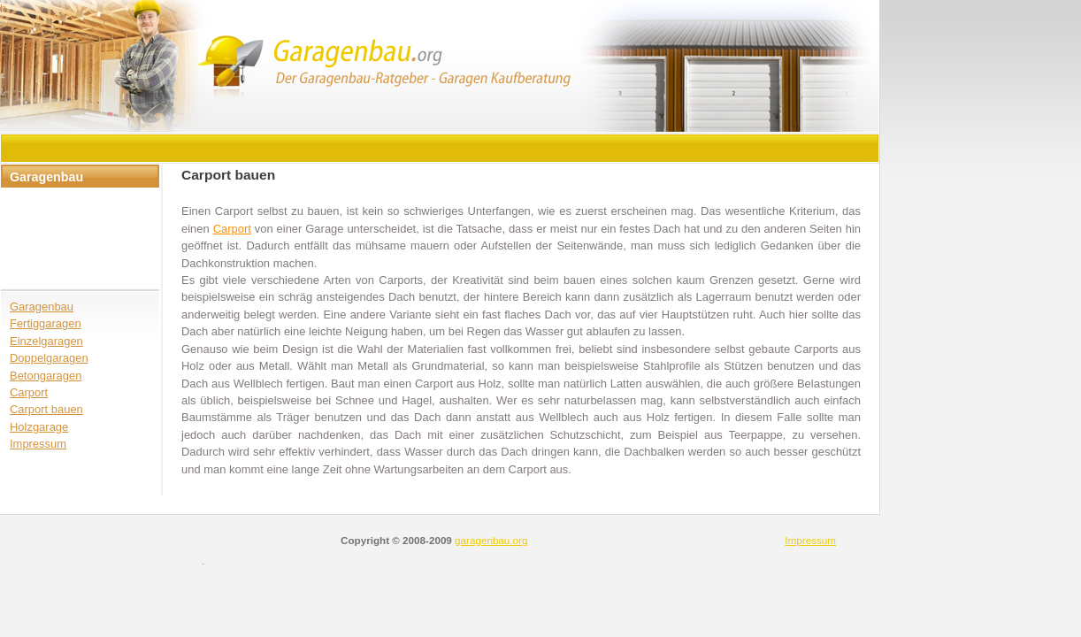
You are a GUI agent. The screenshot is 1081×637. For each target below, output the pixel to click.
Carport (29, 392)
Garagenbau (41, 306)
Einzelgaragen (46, 341)
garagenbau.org (491, 540)
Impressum (38, 443)
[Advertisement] (324, 147)
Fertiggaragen (45, 323)
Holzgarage (39, 427)
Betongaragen (45, 375)
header (440, 67)
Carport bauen (46, 409)
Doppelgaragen (49, 358)
